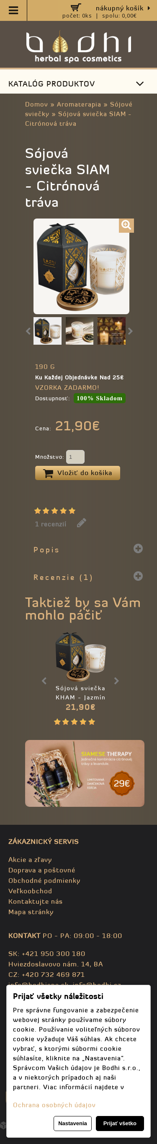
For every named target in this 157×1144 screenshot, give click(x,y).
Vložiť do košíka (77, 473)
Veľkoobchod (30, 891)
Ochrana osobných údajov (54, 1105)
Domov (36, 104)
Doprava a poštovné (41, 870)
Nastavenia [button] (72, 1123)
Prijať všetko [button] (119, 1123)
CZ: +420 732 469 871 (46, 974)
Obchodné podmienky (44, 880)
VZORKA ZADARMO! (67, 388)
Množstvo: (60, 457)
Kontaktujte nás (35, 901)
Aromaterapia (79, 104)
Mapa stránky (31, 912)
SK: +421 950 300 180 (46, 953)
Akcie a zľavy (30, 859)
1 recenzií (51, 524)
